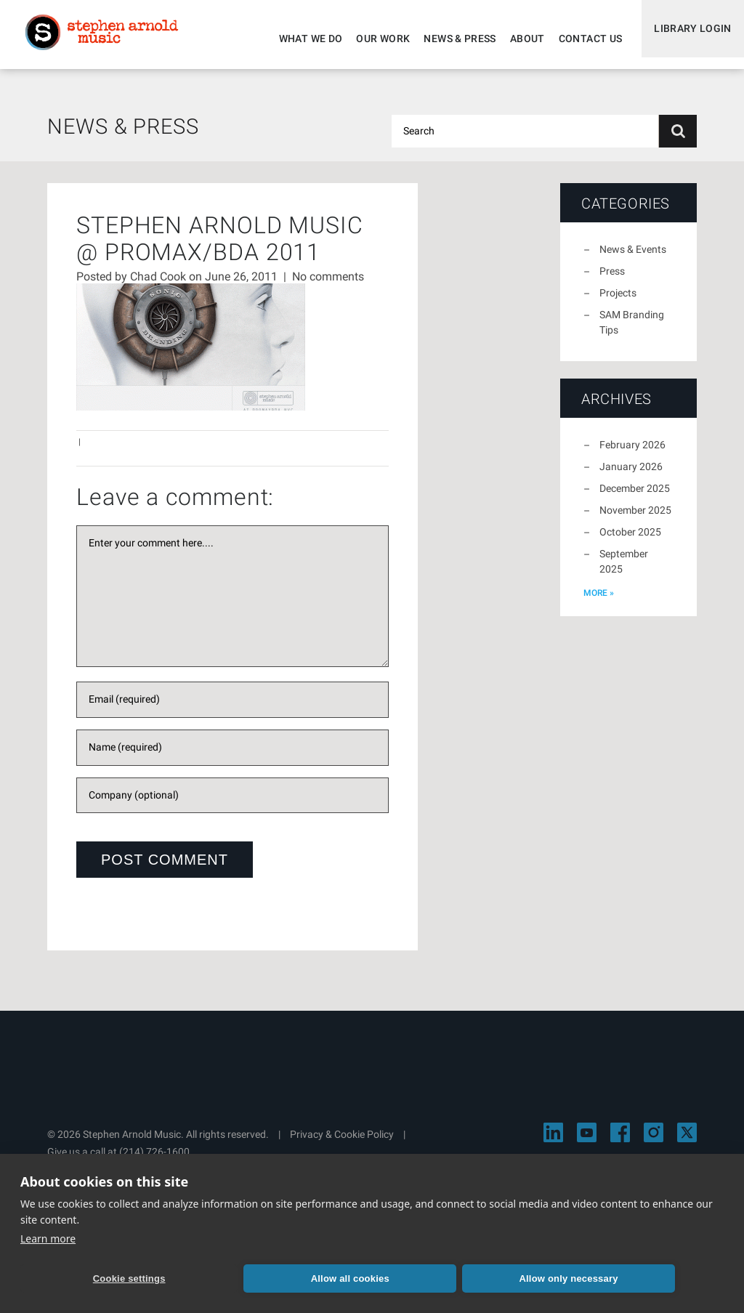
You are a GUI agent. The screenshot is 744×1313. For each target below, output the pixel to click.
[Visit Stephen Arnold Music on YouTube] (587, 1141)
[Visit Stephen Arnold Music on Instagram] (653, 1141)
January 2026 (631, 475)
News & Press (450, 38)
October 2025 (630, 540)
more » (598, 602)
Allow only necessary (377, 1277)
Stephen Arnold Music (110, 39)
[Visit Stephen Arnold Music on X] (687, 1141)
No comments (328, 285)
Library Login (688, 38)
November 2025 (635, 519)
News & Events (632, 258)
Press (612, 280)
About (517, 38)
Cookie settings (89, 1277)
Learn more (48, 1236)
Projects (617, 301)
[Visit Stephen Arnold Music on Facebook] (620, 1141)
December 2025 (634, 497)
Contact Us (580, 38)
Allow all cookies (233, 1277)
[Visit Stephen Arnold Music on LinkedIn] (553, 1141)
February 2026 (632, 453)
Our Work (373, 38)
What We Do (301, 38)
